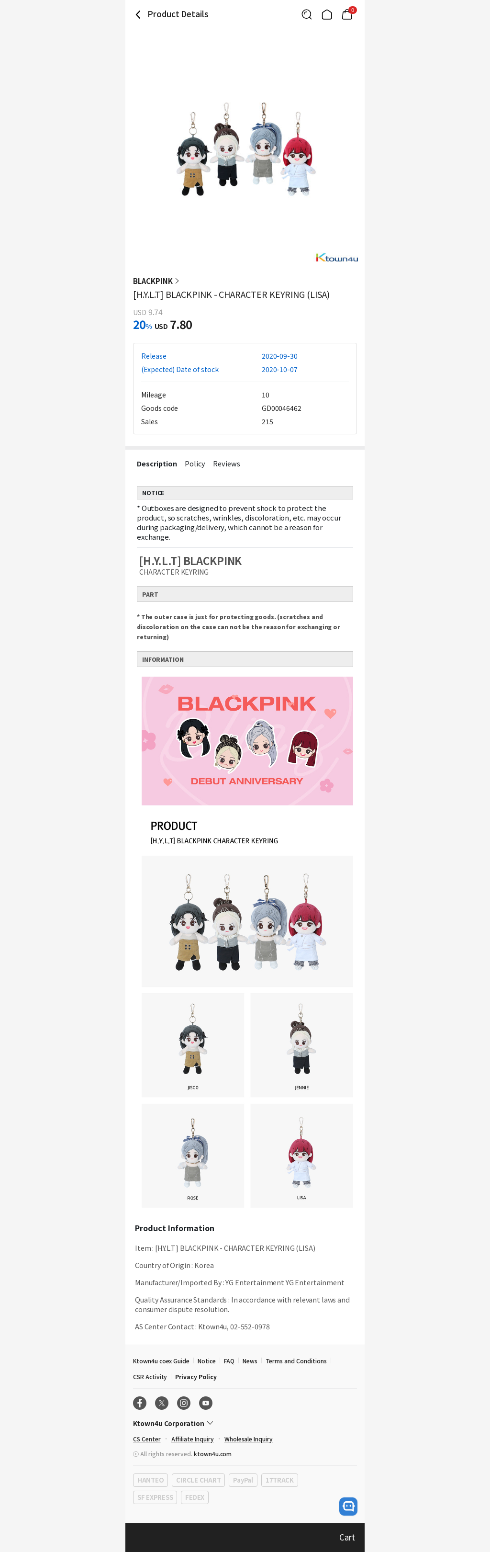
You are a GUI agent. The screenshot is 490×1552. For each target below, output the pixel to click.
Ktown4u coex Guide (161, 1361)
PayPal (243, 1479)
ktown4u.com (213, 1454)
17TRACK (280, 1479)
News (250, 1361)
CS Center (147, 1439)
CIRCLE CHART (198, 1479)
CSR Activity (150, 1376)
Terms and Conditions (296, 1361)
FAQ (229, 1361)
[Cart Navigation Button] (347, 14)
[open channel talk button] (348, 1506)
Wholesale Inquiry (248, 1439)
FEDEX (194, 1497)
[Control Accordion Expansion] (245, 1423)
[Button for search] (306, 14)
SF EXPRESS (155, 1497)
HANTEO (150, 1479)
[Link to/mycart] (347, 14)
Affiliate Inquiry (192, 1439)
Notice (207, 1361)
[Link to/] (327, 14)
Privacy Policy (195, 1376)
